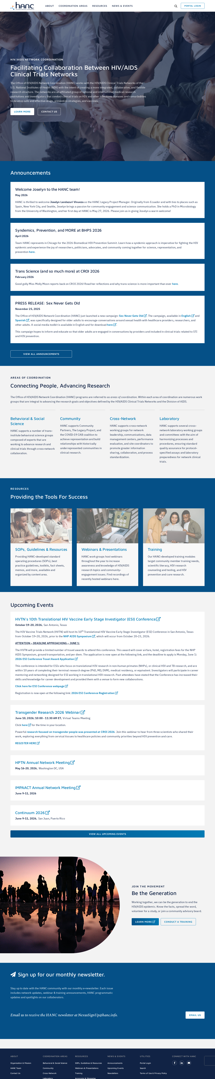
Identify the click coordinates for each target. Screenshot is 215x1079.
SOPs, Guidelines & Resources (41, 549)
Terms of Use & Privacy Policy (153, 1073)
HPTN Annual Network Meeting (45, 762)
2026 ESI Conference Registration (94, 693)
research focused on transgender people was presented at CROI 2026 (71, 732)
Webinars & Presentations (104, 549)
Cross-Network (123, 418)
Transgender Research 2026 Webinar (50, 712)
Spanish (22, 320)
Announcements (115, 1063)
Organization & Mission (20, 1063)
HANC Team (15, 1068)
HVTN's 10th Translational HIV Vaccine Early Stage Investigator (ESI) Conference (88, 619)
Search (143, 1068)
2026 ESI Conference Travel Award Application (46, 659)
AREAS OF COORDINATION (30, 377)
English (187, 316)
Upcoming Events (116, 1068)
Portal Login (145, 1063)
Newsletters (113, 1073)
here (32, 252)
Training (155, 549)
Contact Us (49, 111)
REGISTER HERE (27, 743)
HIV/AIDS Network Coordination (36, 59)
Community (70, 418)
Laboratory (169, 418)
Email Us (195, 1015)
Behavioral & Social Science (55, 1063)
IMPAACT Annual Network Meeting (47, 787)
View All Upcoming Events (107, 834)
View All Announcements (41, 354)
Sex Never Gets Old (133, 316)
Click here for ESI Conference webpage (41, 686)
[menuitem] (49, 6)
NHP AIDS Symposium (79, 636)
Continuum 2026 (32, 812)
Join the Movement (148, 886)
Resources (19, 488)
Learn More (22, 111)
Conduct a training (178, 921)
